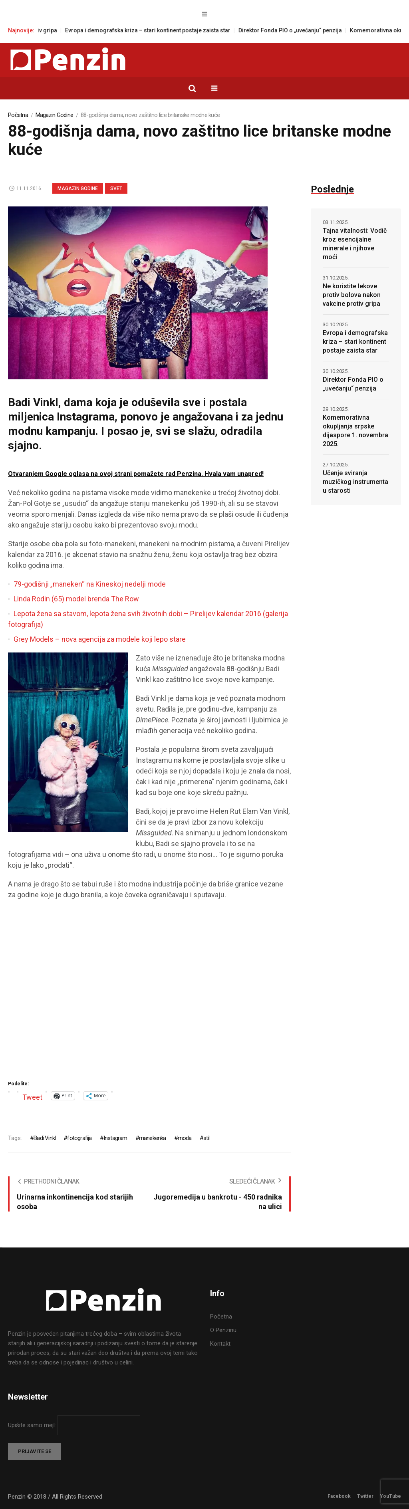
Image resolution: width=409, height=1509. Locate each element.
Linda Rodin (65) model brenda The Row (76, 599)
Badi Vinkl (45, 1138)
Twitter (365, 1496)
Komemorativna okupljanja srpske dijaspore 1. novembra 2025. (355, 431)
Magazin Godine (54, 115)
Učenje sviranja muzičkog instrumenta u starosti (355, 481)
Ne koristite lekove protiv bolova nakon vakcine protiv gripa (352, 294)
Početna (18, 115)
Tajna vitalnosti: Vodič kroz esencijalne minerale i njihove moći (355, 244)
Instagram (115, 1138)
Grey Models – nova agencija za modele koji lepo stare (100, 639)
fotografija (79, 1138)
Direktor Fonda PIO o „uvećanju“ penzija (297, 30)
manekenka (152, 1138)
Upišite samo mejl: (33, 1425)
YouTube (390, 1496)
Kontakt (220, 1343)
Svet (116, 188)
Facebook (339, 1496)
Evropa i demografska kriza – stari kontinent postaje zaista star (155, 30)
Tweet (32, 1096)
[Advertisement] (149, 992)
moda (185, 1138)
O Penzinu (223, 1330)
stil (206, 1138)
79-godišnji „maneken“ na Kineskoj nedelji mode (90, 584)
